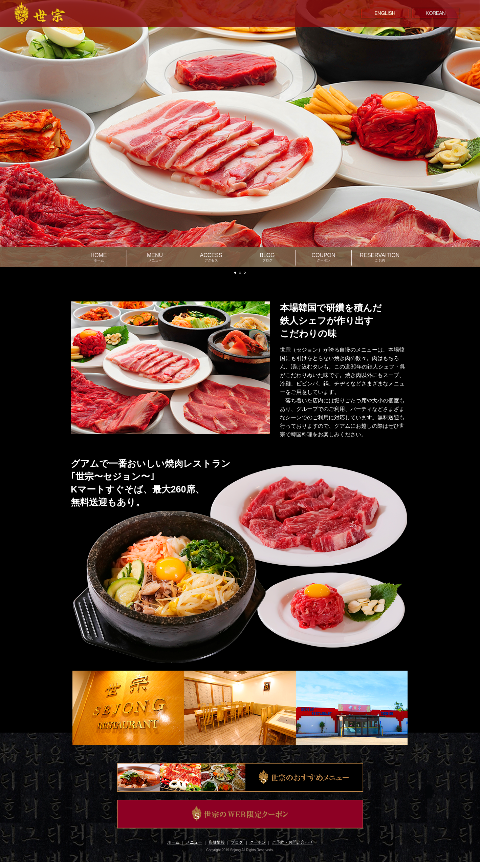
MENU (155, 257)
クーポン (257, 842)
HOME (99, 257)
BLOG (267, 257)
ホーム (173, 842)
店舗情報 (217, 842)
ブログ (237, 842)
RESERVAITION (380, 257)
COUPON (323, 257)
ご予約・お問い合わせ (292, 842)
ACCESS (211, 257)
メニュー (194, 842)
